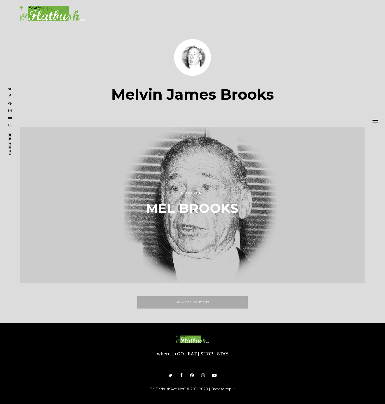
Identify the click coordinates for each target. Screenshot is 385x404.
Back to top (223, 389)
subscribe (9, 143)
